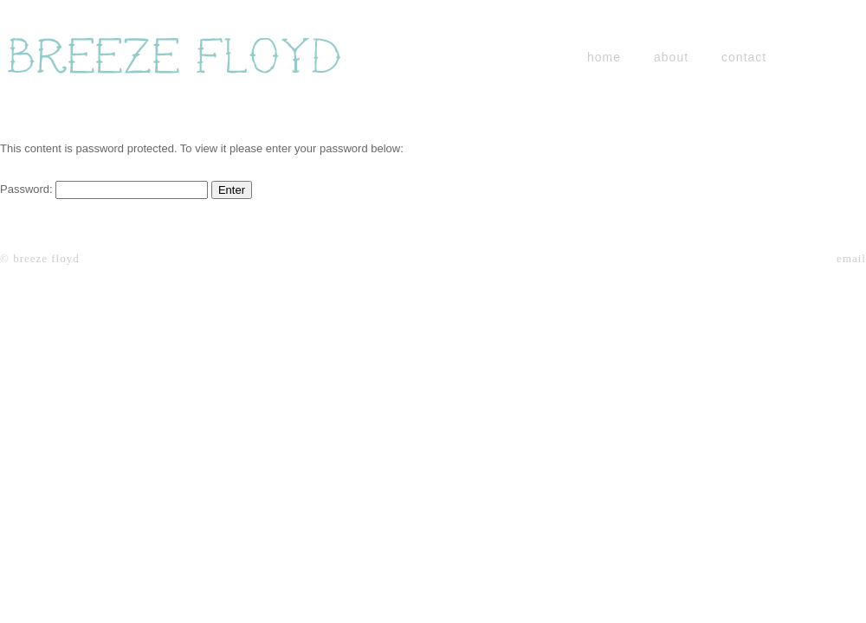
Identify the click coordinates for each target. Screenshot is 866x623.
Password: (104, 189)
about (671, 57)
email (851, 258)
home (604, 57)
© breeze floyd (40, 258)
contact (743, 57)
